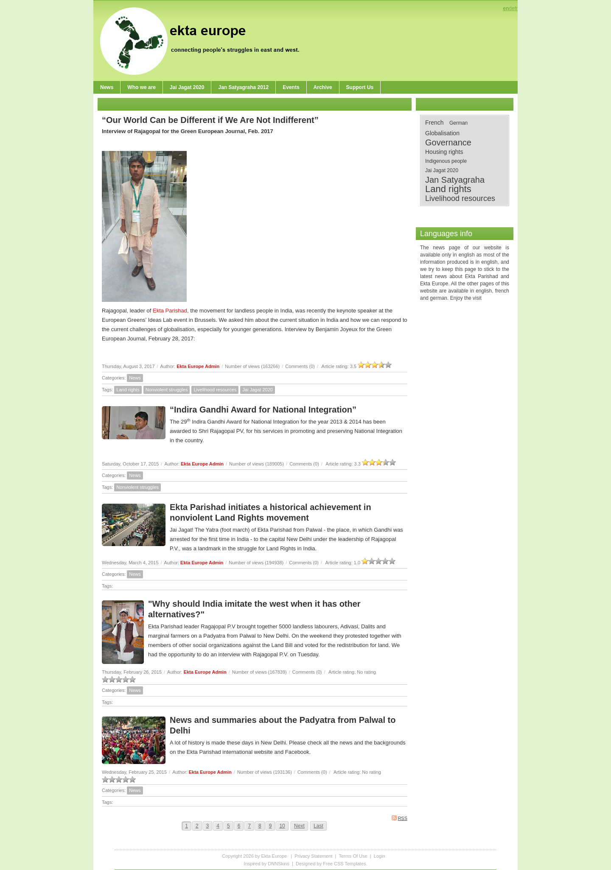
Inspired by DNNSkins (266, 863)
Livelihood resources (214, 389)
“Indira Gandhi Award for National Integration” (263, 409)
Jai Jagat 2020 (257, 389)
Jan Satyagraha (455, 179)
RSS (399, 818)
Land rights (127, 389)
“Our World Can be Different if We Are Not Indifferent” (210, 120)
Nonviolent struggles (167, 389)
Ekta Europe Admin (198, 366)
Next (299, 826)
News (135, 377)
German (458, 122)
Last (318, 826)
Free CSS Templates (344, 863)
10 (282, 826)
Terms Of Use (353, 856)
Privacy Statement (313, 856)
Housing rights (444, 151)
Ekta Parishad (170, 310)
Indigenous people (446, 161)
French (434, 122)
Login (379, 856)
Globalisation (442, 133)
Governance (448, 142)
